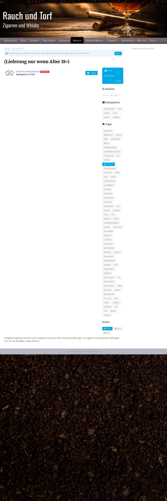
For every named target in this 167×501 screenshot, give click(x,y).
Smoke (106, 302)
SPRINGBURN (109, 294)
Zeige (91, 72)
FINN (117, 172)
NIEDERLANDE (109, 261)
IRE (118, 206)
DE (118, 156)
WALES (113, 311)
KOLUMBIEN (108, 231)
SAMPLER (107, 273)
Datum (107, 328)
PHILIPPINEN (109, 269)
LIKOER (106, 113)
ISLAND (106, 210)
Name (118, 328)
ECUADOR (108, 172)
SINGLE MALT (109, 286)
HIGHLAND (108, 193)
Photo (153, 40)
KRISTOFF (107, 235)
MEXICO (117, 252)
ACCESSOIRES (109, 109)
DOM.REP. (108, 164)
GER (105, 177)
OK (118, 53)
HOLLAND (108, 202)
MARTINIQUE (109, 248)
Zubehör (107, 315)
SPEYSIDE (107, 290)
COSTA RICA (108, 156)
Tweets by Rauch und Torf (142, 48)
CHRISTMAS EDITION (112, 152)
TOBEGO (116, 302)
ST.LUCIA (107, 298)
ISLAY (106, 214)
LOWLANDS (108, 244)
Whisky (106, 117)
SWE (116, 298)
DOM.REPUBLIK (110, 168)
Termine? (111, 40)
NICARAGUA (108, 256)
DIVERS (106, 160)
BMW (106, 139)
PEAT (116, 265)
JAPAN (116, 219)
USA (105, 311)
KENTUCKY (117, 227)
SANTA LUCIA (109, 277)
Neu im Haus (49, 40)
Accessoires (108, 131)
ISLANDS (116, 210)
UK (116, 307)
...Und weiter (126, 40)
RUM (115, 113)
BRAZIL (106, 143)
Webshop (77, 40)
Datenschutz (10, 40)
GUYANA (107, 189)
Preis (106, 333)
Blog (23, 40)
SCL (119, 277)
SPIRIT (117, 290)
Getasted (34, 40)
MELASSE (107, 252)
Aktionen (63, 40)
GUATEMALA (108, 185)
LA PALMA (107, 240)
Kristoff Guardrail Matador (27, 71)
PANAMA (107, 265)
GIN (119, 109)
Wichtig (141, 40)
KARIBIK (107, 227)
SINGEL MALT (109, 281)
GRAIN (113, 177)
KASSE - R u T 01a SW (13, 48)
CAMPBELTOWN (110, 147)
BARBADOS (108, 135)
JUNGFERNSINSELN (111, 223)
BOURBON (115, 139)
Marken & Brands (94, 40)
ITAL (113, 214)
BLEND (118, 135)
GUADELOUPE (109, 181)
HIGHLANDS (108, 198)
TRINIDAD (107, 307)
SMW (120, 286)
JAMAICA (107, 219)
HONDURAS (108, 206)
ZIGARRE (116, 117)
